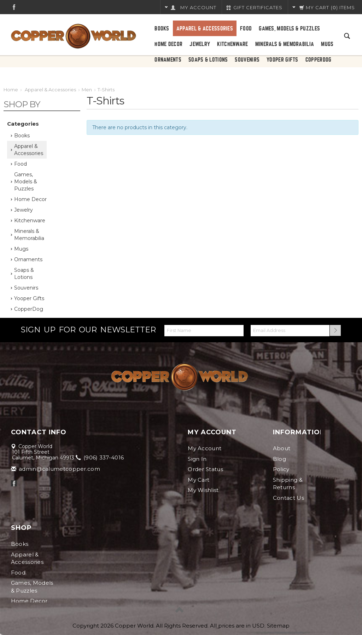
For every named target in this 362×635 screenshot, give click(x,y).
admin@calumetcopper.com (56, 468)
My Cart (198, 479)
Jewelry (199, 44)
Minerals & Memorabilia (284, 44)
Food (246, 29)
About (282, 448)
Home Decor (168, 44)
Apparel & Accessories (204, 29)
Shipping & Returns (288, 483)
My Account (204, 448)
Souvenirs (247, 60)
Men (87, 89)
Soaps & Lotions (208, 60)
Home (11, 89)
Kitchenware (232, 44)
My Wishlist (203, 490)
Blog (279, 459)
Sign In (197, 459)
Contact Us (288, 497)
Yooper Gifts (282, 60)
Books (161, 29)
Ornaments (167, 60)
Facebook (14, 7)
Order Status (205, 469)
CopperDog (318, 60)
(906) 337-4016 (100, 457)
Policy (281, 469)
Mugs (327, 44)
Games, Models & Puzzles (289, 29)
